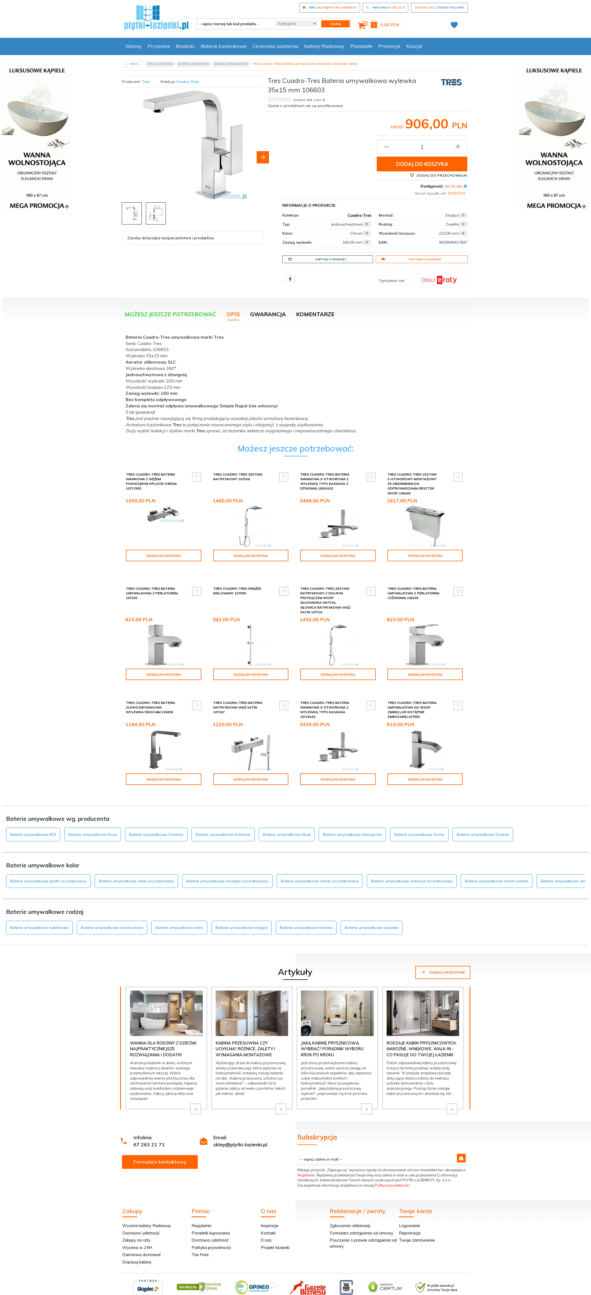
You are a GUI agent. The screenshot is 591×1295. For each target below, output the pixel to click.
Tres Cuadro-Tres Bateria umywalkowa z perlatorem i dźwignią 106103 (413, 588)
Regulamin (306, 1161)
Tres (145, 81)
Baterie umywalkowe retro (179, 913)
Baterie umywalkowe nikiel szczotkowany (136, 867)
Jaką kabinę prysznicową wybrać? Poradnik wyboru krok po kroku (332, 1034)
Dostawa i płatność (411, 259)
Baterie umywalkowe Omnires (156, 820)
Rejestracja (410, 1219)
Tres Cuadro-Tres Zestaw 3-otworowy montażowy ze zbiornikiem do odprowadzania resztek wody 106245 (412, 483)
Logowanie (409, 1211)
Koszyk (414, 46)
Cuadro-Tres (187, 81)
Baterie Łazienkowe (224, 46)
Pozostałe (361, 46)
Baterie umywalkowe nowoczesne (112, 913)
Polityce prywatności (392, 1171)
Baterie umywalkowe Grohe (419, 820)
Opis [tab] (233, 314)
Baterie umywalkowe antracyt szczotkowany (412, 867)
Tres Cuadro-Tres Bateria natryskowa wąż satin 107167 (237, 702)
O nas (266, 1226)
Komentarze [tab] (315, 314)
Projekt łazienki (275, 1233)
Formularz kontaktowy (160, 1148)
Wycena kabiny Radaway (146, 1211)
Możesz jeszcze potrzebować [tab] (170, 314)
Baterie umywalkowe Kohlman (223, 820)
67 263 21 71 (149, 1130)
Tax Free (200, 1240)
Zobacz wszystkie (443, 958)
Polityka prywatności (211, 1233)
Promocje (389, 46)
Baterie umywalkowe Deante (483, 820)
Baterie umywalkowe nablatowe (39, 913)
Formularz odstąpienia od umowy (361, 1219)
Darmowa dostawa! (141, 1240)
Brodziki (185, 46)
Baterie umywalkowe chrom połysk (496, 867)
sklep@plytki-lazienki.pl (240, 1130)
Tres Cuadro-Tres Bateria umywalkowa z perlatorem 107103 (152, 588)
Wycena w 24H (137, 1233)
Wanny (133, 46)
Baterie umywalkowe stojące (242, 913)
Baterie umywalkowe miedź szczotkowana (320, 867)
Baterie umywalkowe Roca (92, 820)
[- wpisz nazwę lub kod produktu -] (234, 23)
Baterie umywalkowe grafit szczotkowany (48, 867)
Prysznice (159, 46)
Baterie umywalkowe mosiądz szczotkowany (227, 867)
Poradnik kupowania (211, 1219)
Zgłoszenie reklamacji (350, 1211)
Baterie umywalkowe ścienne (306, 913)
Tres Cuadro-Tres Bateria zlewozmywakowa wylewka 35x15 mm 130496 (150, 702)
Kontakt (268, 1219)
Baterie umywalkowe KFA (33, 820)
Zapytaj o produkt (317, 259)
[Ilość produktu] (422, 147)
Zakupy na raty (136, 1226)
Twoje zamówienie (417, 1226)
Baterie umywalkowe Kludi (287, 820)
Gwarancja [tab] (268, 314)
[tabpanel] (295, 382)
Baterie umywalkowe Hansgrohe (352, 820)
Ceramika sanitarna (275, 46)
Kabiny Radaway (324, 46)
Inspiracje (270, 1211)
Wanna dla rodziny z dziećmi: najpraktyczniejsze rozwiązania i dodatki (163, 1034)
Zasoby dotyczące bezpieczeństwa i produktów (170, 237)
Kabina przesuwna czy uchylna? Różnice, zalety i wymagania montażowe (245, 1034)
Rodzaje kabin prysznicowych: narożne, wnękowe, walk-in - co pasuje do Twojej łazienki (421, 1034)
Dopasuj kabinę (136, 1248)
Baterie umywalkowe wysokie (371, 913)
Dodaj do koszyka (422, 164)
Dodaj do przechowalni (438, 175)
